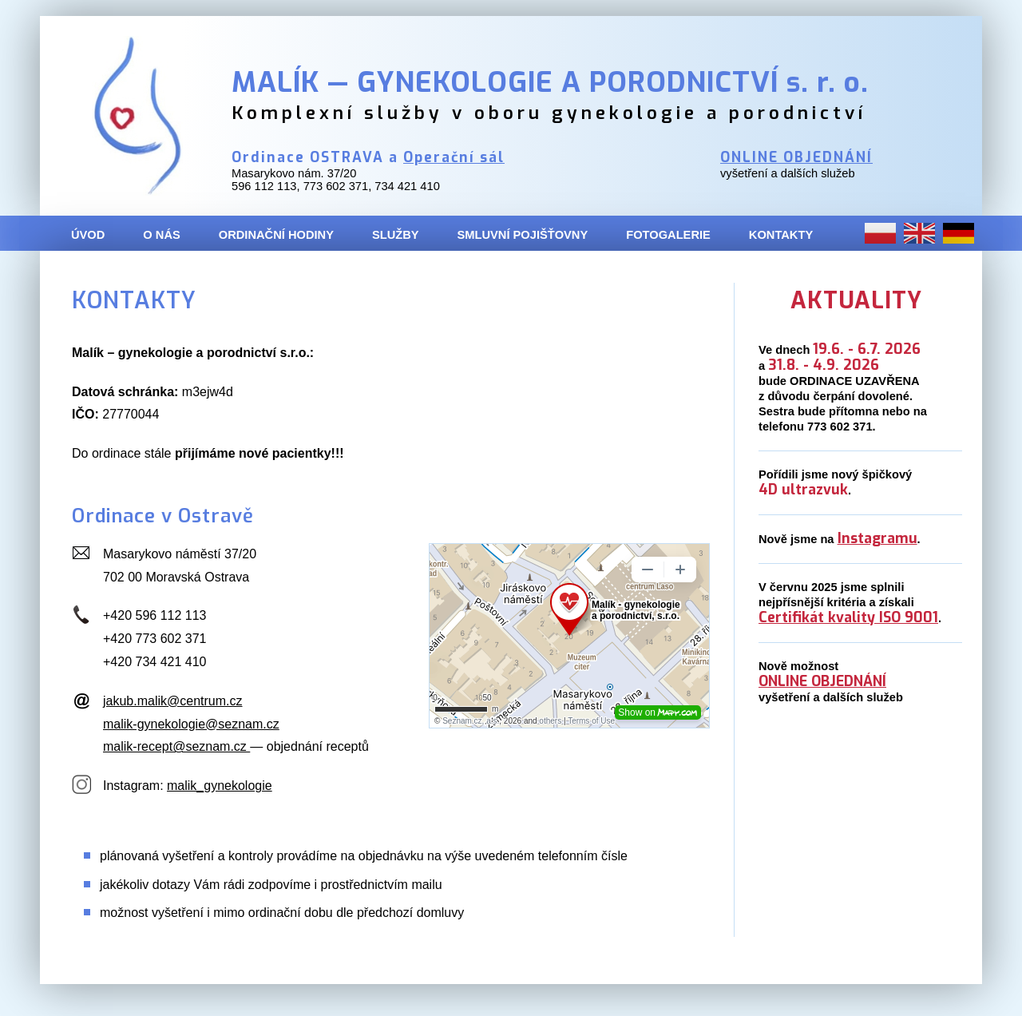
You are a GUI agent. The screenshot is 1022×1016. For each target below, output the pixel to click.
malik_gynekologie (219, 785)
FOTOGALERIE (668, 234)
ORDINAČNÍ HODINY (276, 234)
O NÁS (161, 234)
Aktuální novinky (878, 581)
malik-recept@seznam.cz (176, 746)
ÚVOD (88, 234)
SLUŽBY (395, 234)
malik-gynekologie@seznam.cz (191, 724)
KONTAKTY (781, 234)
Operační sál (454, 158)
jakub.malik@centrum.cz (173, 701)
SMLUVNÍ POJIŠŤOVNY (523, 234)
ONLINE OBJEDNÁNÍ (796, 158)
